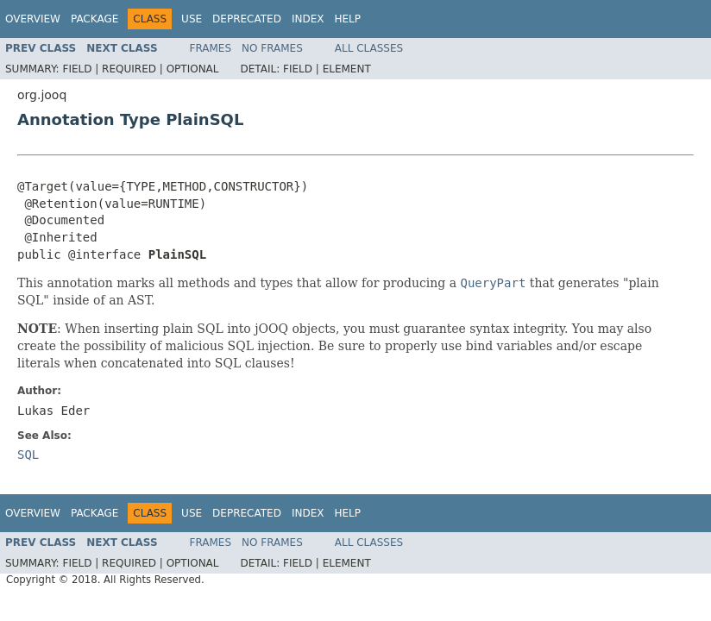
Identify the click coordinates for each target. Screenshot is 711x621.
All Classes (369, 48)
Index (308, 19)
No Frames (272, 48)
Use (191, 19)
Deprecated (246, 19)
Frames (211, 48)
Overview (32, 19)
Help (347, 19)
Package (94, 19)
